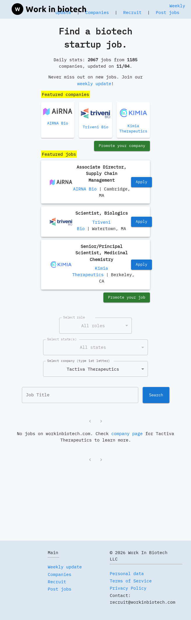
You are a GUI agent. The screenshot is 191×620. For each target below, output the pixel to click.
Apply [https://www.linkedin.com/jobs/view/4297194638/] (141, 182)
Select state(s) (62, 339)
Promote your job (126, 298)
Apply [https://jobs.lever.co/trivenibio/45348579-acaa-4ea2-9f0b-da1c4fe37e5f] (141, 222)
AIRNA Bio (85, 189)
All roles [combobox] (93, 325)
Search (156, 395)
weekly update (94, 83)
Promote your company (122, 146)
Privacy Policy (128, 588)
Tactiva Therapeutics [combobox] (93, 369)
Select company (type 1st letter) (78, 361)
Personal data (127, 573)
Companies (97, 12)
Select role (74, 317)
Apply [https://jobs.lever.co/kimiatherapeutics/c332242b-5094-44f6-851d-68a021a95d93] (141, 265)
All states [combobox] (93, 347)
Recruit (132, 12)
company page (127, 433)
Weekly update (65, 567)
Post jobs (167, 12)
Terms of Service (131, 581)
